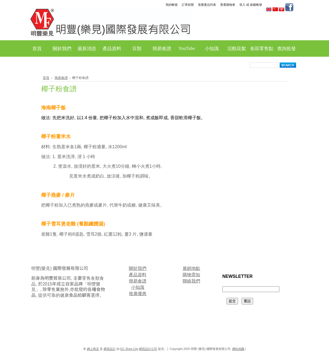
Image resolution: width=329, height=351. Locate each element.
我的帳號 (172, 4)
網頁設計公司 (148, 348)
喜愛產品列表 (207, 4)
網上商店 (93, 348)
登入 (242, 4)
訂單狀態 (188, 4)
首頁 (46, 77)
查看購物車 (227, 4)
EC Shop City (129, 348)
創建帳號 (256, 4)
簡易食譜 (61, 77)
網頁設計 (110, 348)
